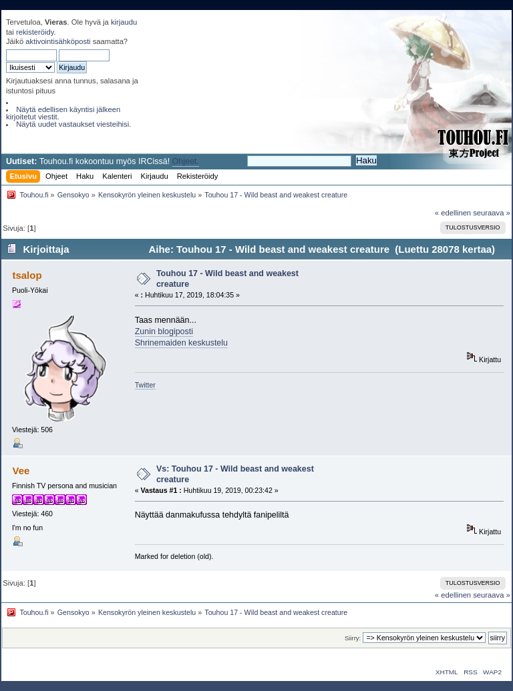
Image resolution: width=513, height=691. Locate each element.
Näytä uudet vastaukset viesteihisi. (73, 124)
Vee (20, 470)
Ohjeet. (185, 161)
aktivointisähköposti (57, 41)
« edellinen (453, 213)
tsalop (26, 275)
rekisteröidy (35, 32)
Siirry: (353, 638)
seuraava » (491, 213)
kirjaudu (124, 22)
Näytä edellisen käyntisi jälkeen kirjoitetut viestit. (63, 113)
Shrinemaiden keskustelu (181, 343)
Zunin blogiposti (164, 331)
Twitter (145, 385)
